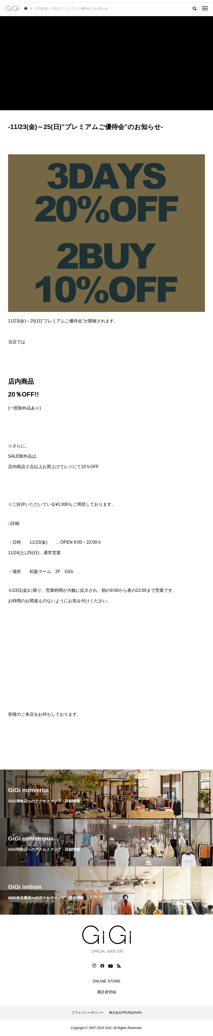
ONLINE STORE (107, 981)
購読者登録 (106, 992)
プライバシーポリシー (87, 1012)
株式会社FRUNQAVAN (125, 1012)
